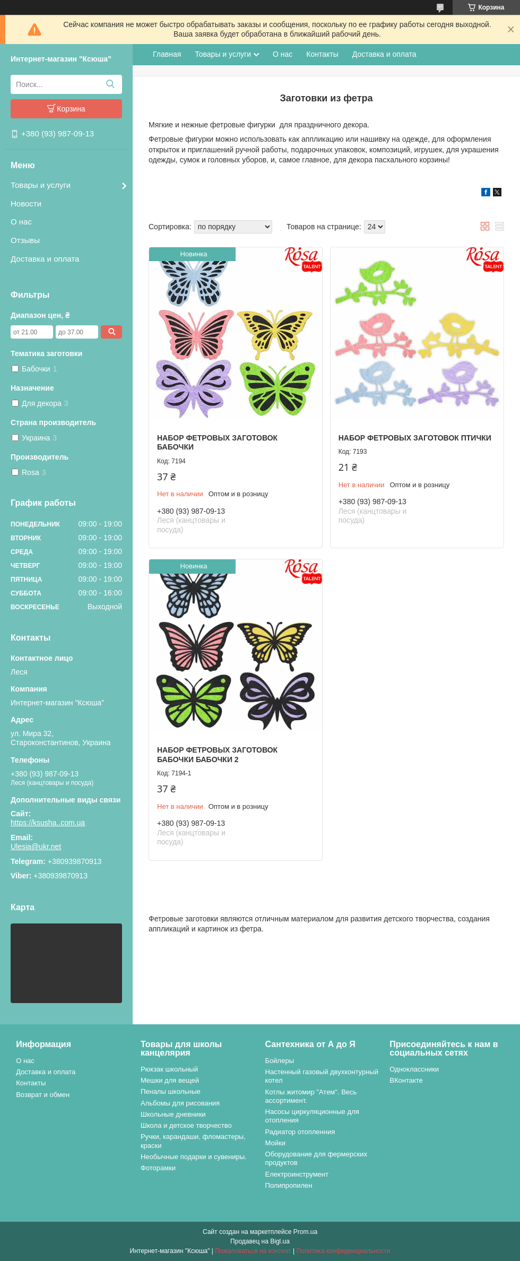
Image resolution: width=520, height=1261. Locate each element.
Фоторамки (158, 1168)
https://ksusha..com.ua (48, 822)
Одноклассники (414, 1069)
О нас (21, 221)
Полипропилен (289, 1185)
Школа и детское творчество (186, 1125)
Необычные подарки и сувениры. (194, 1157)
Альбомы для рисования (180, 1103)
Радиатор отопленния (300, 1132)
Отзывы (25, 240)
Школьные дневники (173, 1114)
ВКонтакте (406, 1080)
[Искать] (110, 84)
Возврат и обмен (43, 1095)
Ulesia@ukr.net (36, 846)
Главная (167, 54)
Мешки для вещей (170, 1080)
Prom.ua (305, 1232)
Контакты (322, 54)
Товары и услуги (41, 184)
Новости (26, 203)
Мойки (275, 1143)
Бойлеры (279, 1061)
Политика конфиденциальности (343, 1251)
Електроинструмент (296, 1174)
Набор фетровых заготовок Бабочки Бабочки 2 (217, 755)
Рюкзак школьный (169, 1069)
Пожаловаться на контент (253, 1251)
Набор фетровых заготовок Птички (415, 438)
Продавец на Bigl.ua (260, 1241)
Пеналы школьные (171, 1091)
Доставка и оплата (45, 258)
